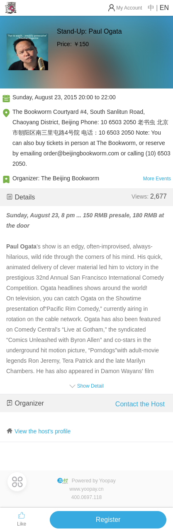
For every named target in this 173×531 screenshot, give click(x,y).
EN (164, 7)
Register (108, 519)
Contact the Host (140, 404)
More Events (157, 179)
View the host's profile (43, 431)
